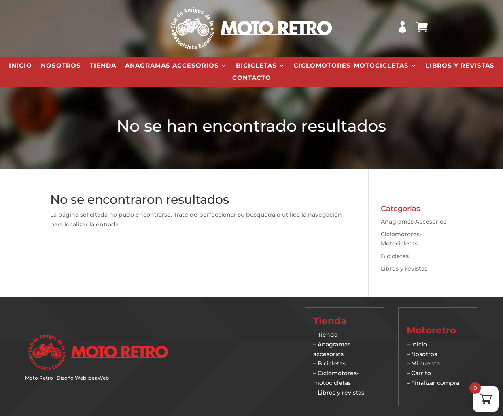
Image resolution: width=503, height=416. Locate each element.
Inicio (20, 66)
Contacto (251, 78)
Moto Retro (39, 378)
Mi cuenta (425, 363)
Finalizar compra (435, 382)
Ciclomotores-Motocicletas (351, 66)
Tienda (103, 66)
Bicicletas (256, 66)
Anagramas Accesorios (172, 66)
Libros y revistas (460, 66)
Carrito (421, 373)
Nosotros (61, 66)
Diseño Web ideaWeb (83, 378)
